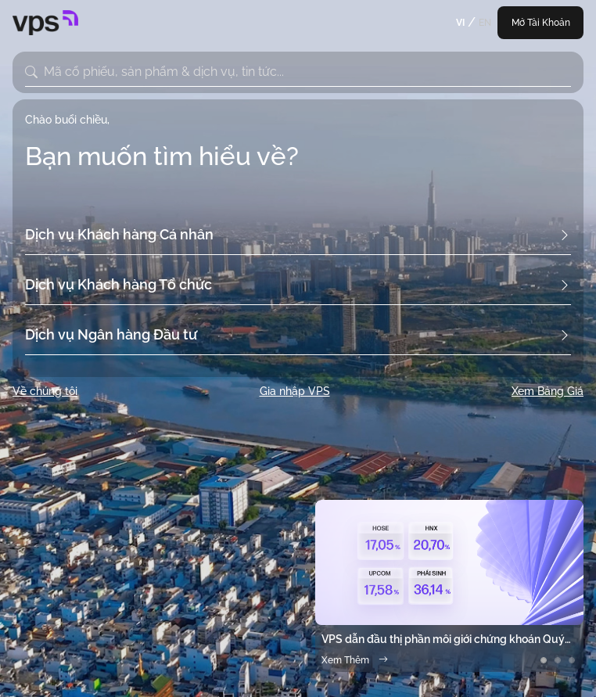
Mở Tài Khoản (541, 22)
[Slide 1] (543, 660)
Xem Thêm (354, 660)
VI (460, 22)
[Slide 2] (558, 660)
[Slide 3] (572, 660)
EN (485, 22)
